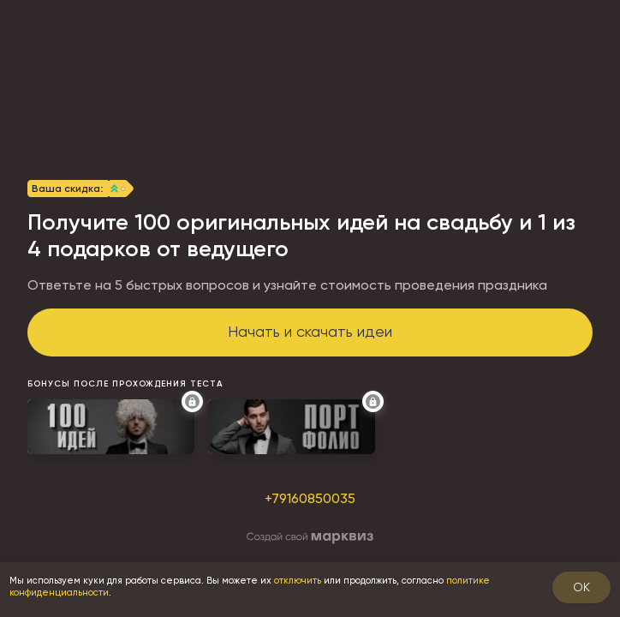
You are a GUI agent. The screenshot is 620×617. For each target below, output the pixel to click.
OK (581, 587)
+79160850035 (310, 498)
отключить (297, 580)
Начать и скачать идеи (310, 331)
